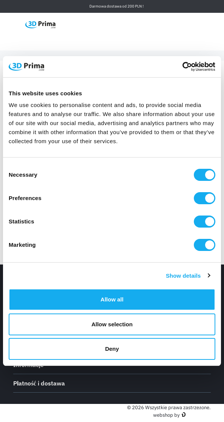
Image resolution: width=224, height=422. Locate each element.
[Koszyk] (206, 24)
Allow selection (111, 324)
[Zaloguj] (190, 24)
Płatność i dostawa (112, 383)
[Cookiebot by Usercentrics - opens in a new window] (182, 67)
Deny (112, 349)
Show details (183, 275)
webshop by (166, 415)
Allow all (112, 299)
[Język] (155, 24)
